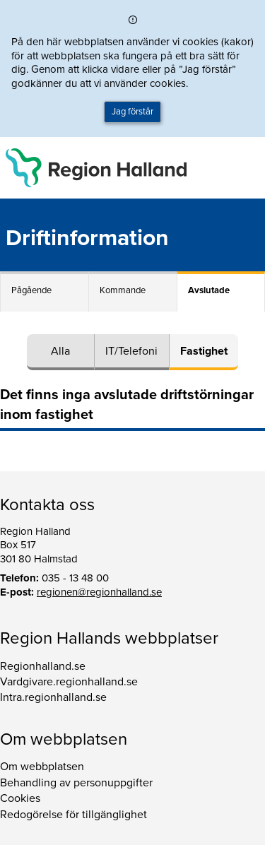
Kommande (123, 290)
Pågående (31, 290)
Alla (60, 351)
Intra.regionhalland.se (53, 697)
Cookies (20, 798)
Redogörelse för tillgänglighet (73, 815)
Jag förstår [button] (132, 111)
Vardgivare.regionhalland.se (69, 682)
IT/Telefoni (131, 351)
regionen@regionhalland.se (99, 592)
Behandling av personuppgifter (76, 783)
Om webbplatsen (42, 767)
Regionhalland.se (43, 666)
